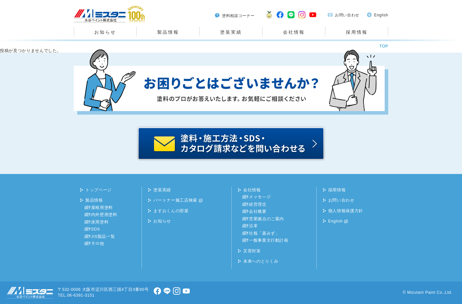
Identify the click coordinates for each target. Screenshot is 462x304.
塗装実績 (231, 32)
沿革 (253, 226)
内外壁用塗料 (104, 215)
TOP (384, 46)
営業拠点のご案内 (266, 219)
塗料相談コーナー (238, 15)
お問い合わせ (347, 15)
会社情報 (293, 32)
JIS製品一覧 (103, 236)
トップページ (98, 190)
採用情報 (356, 32)
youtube (187, 291)
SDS (95, 229)
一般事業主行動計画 (268, 240)
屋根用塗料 (102, 207)
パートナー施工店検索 (175, 200)
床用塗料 (100, 222)
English (381, 15)
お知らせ (105, 32)
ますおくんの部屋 (170, 211)
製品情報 (168, 32)
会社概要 (258, 211)
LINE (167, 291)
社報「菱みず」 (264, 233)
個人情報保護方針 (345, 211)
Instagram (177, 291)
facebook (158, 291)
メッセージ (260, 197)
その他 (97, 243)
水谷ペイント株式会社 (30, 292)
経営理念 (258, 204)
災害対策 (252, 251)
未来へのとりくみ (260, 261)
